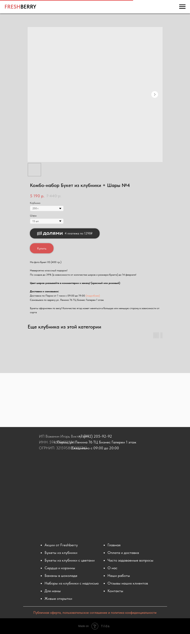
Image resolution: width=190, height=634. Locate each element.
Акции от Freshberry (61, 545)
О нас (112, 568)
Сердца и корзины (60, 568)
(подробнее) (93, 295)
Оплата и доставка (123, 552)
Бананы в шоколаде (61, 575)
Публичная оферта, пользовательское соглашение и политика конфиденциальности (94, 613)
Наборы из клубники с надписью (72, 583)
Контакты (115, 591)
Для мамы (53, 591)
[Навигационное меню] (182, 6)
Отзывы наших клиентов (127, 583)
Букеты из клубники (61, 552)
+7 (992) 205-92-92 (95, 436)
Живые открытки (58, 598)
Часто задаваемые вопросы (130, 560)
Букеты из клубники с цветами (70, 560)
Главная (114, 545)
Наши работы (118, 575)
